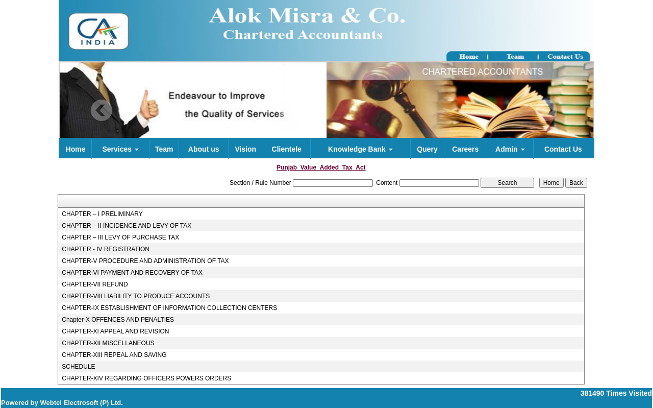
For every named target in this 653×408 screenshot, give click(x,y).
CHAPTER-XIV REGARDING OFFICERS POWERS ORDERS (146, 378)
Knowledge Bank (360, 149)
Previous (102, 111)
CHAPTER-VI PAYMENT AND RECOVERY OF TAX (132, 272)
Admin (509, 149)
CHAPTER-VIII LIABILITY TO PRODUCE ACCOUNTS (136, 296)
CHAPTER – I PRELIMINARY (102, 214)
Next (546, 111)
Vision (245, 149)
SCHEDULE (78, 366)
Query (427, 149)
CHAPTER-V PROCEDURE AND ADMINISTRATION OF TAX (145, 261)
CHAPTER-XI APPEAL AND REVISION (115, 331)
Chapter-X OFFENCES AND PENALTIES (118, 319)
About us (203, 149)
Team (164, 149)
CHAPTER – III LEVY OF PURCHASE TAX (120, 237)
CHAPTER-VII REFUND (95, 284)
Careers (465, 149)
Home (76, 149)
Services (120, 149)
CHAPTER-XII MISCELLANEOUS (108, 343)
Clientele (287, 149)
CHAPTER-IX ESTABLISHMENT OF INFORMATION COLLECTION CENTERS (169, 307)
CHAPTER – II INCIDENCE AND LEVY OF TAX (126, 225)
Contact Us (563, 149)
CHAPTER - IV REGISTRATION (105, 249)
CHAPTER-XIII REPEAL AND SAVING (114, 354)
